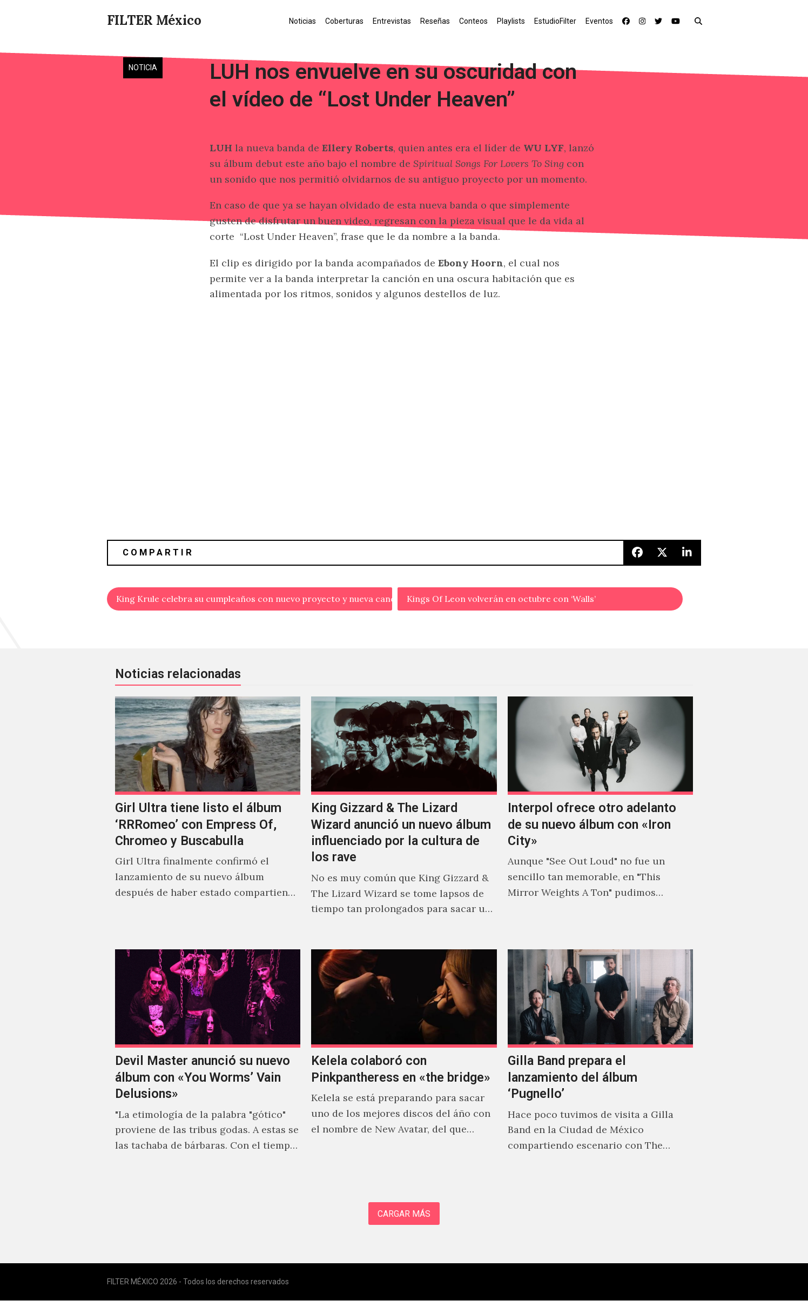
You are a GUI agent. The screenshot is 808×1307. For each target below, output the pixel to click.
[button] (700, 20)
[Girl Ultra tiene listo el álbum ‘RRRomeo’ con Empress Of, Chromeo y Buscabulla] (207, 821)
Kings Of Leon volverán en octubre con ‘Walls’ (515, 600)
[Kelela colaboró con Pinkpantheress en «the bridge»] (403, 1065)
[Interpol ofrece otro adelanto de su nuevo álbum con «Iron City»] (600, 821)
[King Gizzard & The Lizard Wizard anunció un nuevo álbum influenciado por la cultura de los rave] (403, 821)
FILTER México (154, 20)
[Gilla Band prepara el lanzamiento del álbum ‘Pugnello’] (600, 1065)
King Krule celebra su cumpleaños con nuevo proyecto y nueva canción (254, 600)
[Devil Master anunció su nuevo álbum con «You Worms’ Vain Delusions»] (207, 1065)
